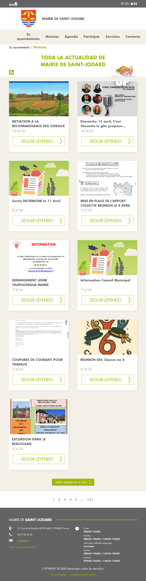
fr (122, 4)
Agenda (71, 36)
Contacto (133, 36)
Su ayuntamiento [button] (28, 36)
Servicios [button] (113, 36)
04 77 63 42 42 (24, 534)
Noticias (52, 36)
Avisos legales (59, 574)
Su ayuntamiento (19, 47)
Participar (92, 36)
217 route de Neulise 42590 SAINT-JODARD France (43, 528)
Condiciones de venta (83, 574)
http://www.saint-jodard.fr (22, 547)
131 (90, 499)
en (127, 4)
